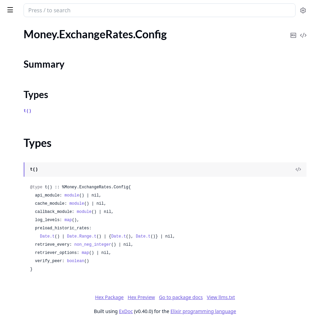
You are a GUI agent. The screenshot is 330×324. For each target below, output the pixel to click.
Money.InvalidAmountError (37, 265)
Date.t (146, 236)
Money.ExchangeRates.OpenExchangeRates (48, 116)
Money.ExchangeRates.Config (40, 83)
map (167, 220)
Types (19, 103)
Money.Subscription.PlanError (40, 204)
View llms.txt (272, 297)
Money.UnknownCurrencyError (42, 302)
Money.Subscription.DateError (41, 176)
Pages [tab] (12, 29)
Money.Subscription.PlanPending (44, 213)
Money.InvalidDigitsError (34, 283)
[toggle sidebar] (93, 9)
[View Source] (301, 169)
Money (34, 7)
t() (127, 110)
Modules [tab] (41, 29)
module (171, 195)
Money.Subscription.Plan (34, 195)
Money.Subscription (28, 158)
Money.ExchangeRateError (36, 237)
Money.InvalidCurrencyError (38, 274)
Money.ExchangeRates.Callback (42, 74)
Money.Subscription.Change (38, 167)
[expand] (95, 38)
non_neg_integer (192, 244)
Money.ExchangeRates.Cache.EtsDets (48, 65)
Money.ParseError (26, 292)
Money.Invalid (21, 256)
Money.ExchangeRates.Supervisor (44, 134)
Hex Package (160, 297)
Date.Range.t (181, 236)
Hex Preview (192, 297)
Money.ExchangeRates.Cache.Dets (45, 46)
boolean (174, 261)
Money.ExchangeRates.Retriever (43, 125)
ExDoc (177, 311)
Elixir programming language (254, 311)
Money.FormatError (28, 246)
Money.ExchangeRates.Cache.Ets (43, 56)
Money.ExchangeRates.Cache (39, 37)
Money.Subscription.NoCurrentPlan (47, 186)
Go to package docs (232, 297)
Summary (23, 95)
